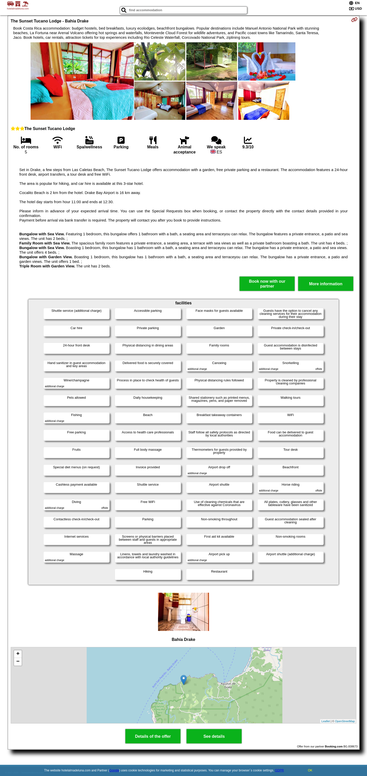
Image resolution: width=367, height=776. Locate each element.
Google (114, 770)
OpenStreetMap (345, 721)
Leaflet (325, 721)
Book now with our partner (267, 283)
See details (214, 736)
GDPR (279, 770)
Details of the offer (153, 736)
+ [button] (18, 654)
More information (326, 284)
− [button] (18, 662)
